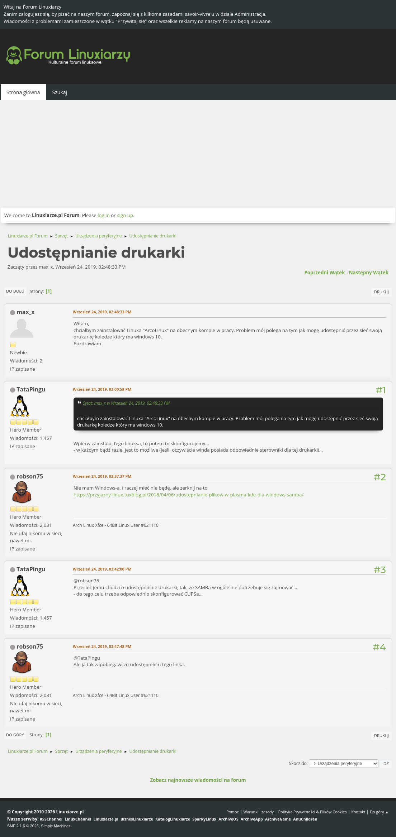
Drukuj (381, 291)
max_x (25, 312)
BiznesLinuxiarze (137, 819)
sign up (125, 215)
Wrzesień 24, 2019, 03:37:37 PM (102, 476)
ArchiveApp (252, 819)
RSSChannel (51, 819)
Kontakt (358, 811)
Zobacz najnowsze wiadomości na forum (198, 780)
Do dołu (15, 291)
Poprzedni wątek (324, 272)
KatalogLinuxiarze (172, 819)
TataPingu (30, 389)
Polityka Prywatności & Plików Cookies (312, 811)
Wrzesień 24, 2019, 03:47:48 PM (102, 646)
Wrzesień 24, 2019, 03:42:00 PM (102, 569)
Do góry (15, 734)
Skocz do (298, 763)
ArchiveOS (228, 819)
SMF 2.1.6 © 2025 (23, 826)
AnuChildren (305, 819)
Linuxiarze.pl (106, 819)
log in (104, 215)
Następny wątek (368, 272)
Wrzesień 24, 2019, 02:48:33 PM (102, 311)
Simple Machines (55, 826)
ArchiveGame (278, 819)
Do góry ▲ (379, 811)
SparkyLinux (204, 819)
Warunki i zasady (259, 811)
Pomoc (232, 811)
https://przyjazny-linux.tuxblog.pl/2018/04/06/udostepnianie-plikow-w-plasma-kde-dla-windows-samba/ (188, 494)
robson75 (29, 476)
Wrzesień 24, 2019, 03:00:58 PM (102, 389)
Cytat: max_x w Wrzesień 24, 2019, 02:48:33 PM (126, 403)
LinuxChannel (78, 819)
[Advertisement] (198, 154)
